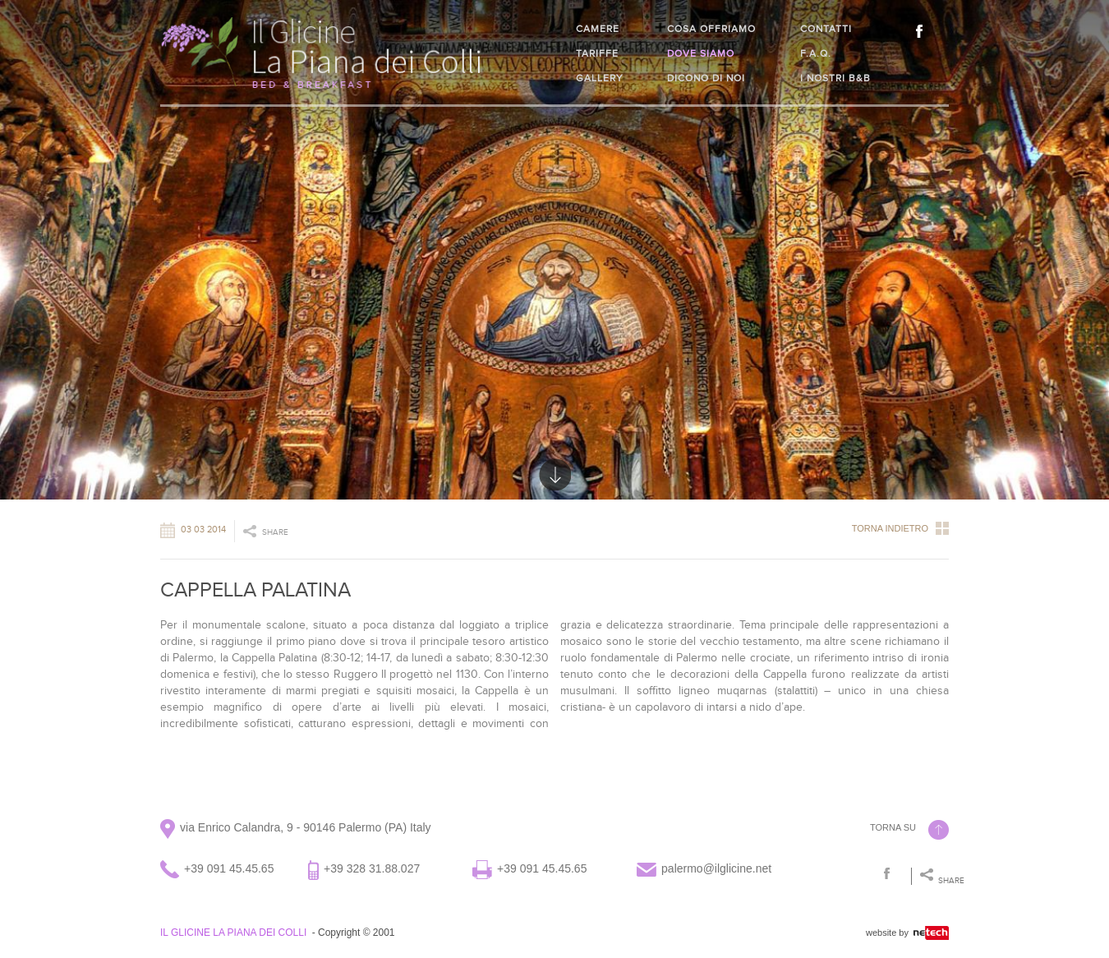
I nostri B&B (835, 78)
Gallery (600, 78)
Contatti (826, 29)
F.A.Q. (815, 53)
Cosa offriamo (711, 29)
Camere (597, 29)
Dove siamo (700, 53)
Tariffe (597, 53)
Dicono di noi (706, 78)
